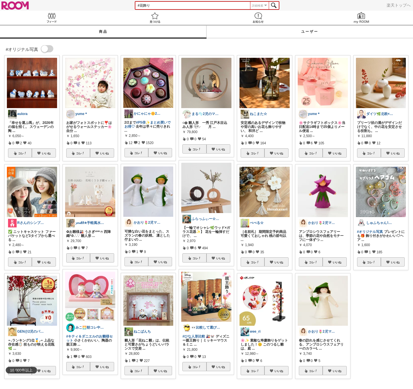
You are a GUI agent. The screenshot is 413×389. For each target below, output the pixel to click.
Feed (51, 18)
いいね (46, 153)
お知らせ (258, 18)
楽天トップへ (399, 5)
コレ (22, 153)
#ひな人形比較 (193, 336)
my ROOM (361, 18)
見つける (154, 18)
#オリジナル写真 (370, 232)
